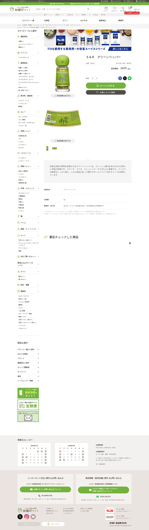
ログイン (106, 10)
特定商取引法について (52, 511)
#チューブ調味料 (81, 14)
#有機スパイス (59, 14)
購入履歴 (122, 10)
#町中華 (103, 14)
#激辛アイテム (47, 14)
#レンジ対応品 (93, 14)
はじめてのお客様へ (68, 508)
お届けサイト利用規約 (86, 508)
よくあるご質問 (84, 511)
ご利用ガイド (129, 1)
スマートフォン (55, 524)
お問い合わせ (142, 1)
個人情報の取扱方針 (68, 511)
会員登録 (105, 1)
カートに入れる (107, 86)
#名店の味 (70, 14)
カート (130, 9)
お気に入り (114, 10)
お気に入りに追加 (107, 92)
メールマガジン (67, 513)
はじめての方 (117, 1)
